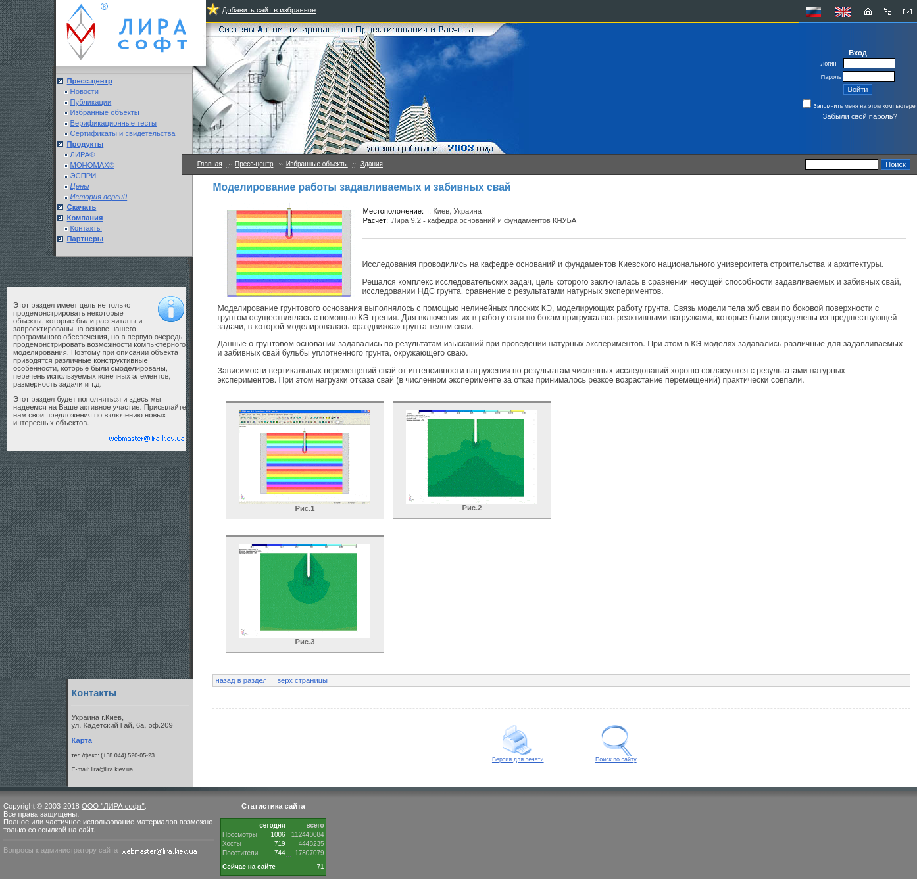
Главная (209, 164)
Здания (371, 164)
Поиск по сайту (616, 757)
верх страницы (302, 680)
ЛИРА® (82, 154)
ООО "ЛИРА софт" (113, 806)
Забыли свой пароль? (860, 116)
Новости (84, 91)
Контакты (86, 228)
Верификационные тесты (113, 123)
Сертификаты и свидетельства (123, 133)
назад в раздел (240, 680)
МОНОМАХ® (92, 165)
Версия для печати (518, 757)
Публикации (91, 102)
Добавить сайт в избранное (269, 10)
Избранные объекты (104, 112)
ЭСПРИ (83, 175)
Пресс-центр (254, 164)
